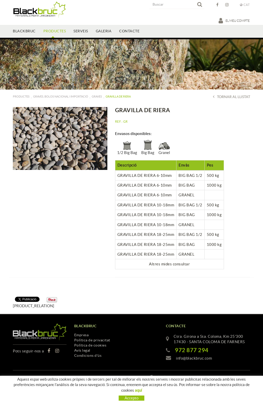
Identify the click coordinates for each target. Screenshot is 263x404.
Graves (97, 96)
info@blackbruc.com (194, 358)
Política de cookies (90, 345)
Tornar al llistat (231, 96)
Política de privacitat (92, 340)
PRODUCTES (21, 96)
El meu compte (234, 20)
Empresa (81, 335)
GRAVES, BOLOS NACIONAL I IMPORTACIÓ (60, 96)
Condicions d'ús (88, 355)
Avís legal (82, 350)
